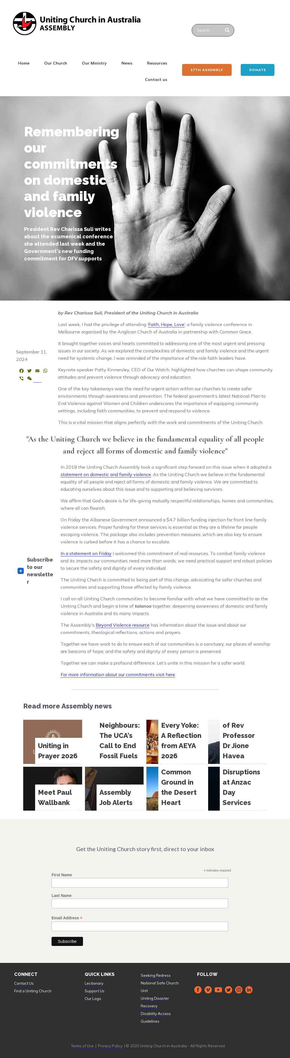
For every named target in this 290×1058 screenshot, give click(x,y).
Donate (257, 70)
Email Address (67, 918)
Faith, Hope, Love (166, 324)
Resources (157, 63)
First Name (62, 875)
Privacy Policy (110, 1046)
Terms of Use (82, 1046)
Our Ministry (94, 63)
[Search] (227, 30)
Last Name (62, 895)
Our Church (55, 63)
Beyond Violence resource (123, 625)
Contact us (156, 79)
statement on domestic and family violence (106, 474)
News (126, 63)
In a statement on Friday (86, 553)
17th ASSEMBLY (207, 70)
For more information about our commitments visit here (118, 674)
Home (23, 63)
